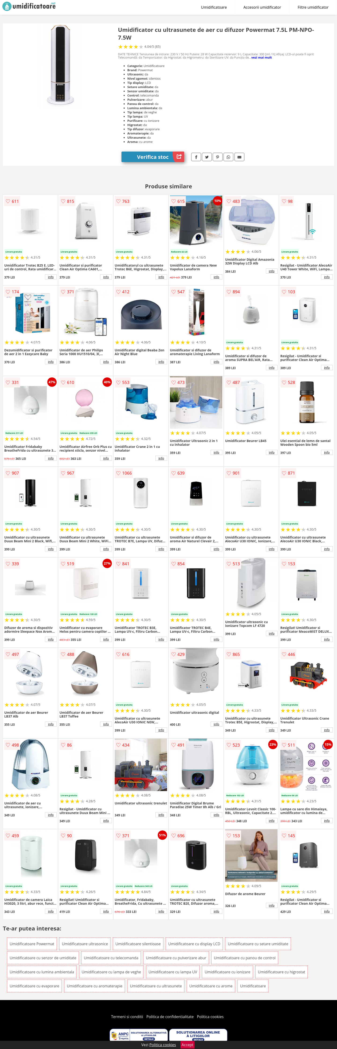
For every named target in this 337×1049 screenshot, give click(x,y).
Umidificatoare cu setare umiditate (258, 943)
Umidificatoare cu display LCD (194, 943)
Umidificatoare (214, 7)
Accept (187, 1044)
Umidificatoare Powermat (32, 943)
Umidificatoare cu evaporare (34, 986)
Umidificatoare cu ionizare (227, 972)
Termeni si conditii (127, 1016)
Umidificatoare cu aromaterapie (94, 986)
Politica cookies (210, 1016)
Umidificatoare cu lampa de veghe (111, 972)
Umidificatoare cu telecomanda (111, 957)
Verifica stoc (160, 157)
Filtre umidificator (313, 7)
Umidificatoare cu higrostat (281, 972)
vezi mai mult (261, 57)
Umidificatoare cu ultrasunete (156, 986)
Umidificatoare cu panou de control (245, 957)
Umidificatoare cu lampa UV (173, 972)
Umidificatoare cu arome (211, 986)
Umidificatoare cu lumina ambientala (42, 972)
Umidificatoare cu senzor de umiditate (43, 957)
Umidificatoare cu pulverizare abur (176, 957)
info (51, 277)
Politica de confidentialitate (170, 1016)
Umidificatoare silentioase (138, 943)
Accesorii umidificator (262, 7)
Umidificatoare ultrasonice (85, 943)
